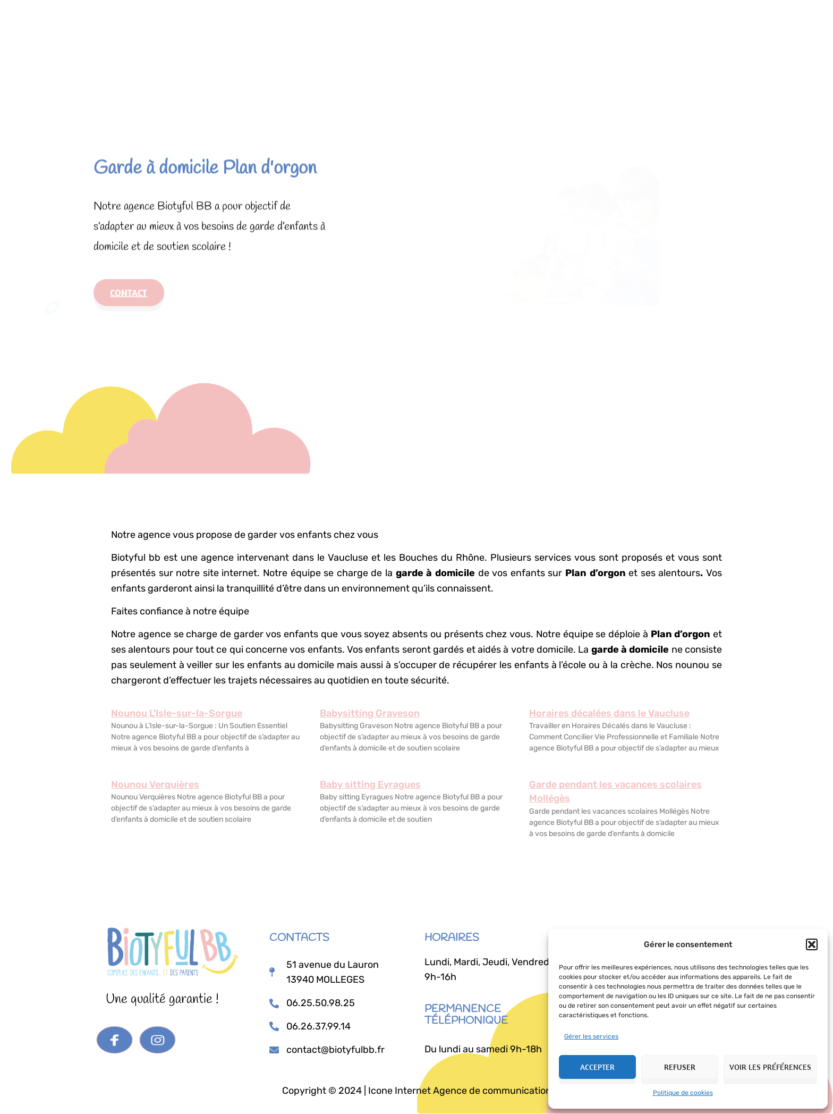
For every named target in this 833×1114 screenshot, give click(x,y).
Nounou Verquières (155, 784)
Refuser (679, 1067)
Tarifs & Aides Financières (496, 22)
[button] (811, 944)
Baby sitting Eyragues (370, 784)
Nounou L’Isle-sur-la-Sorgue (176, 713)
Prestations (399, 22)
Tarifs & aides (216, 294)
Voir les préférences (770, 1067)
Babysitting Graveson (370, 713)
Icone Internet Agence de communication (458, 1090)
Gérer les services (591, 1036)
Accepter (597, 1067)
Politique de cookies (683, 1092)
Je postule (594, 23)
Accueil (344, 22)
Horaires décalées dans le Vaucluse (609, 713)
